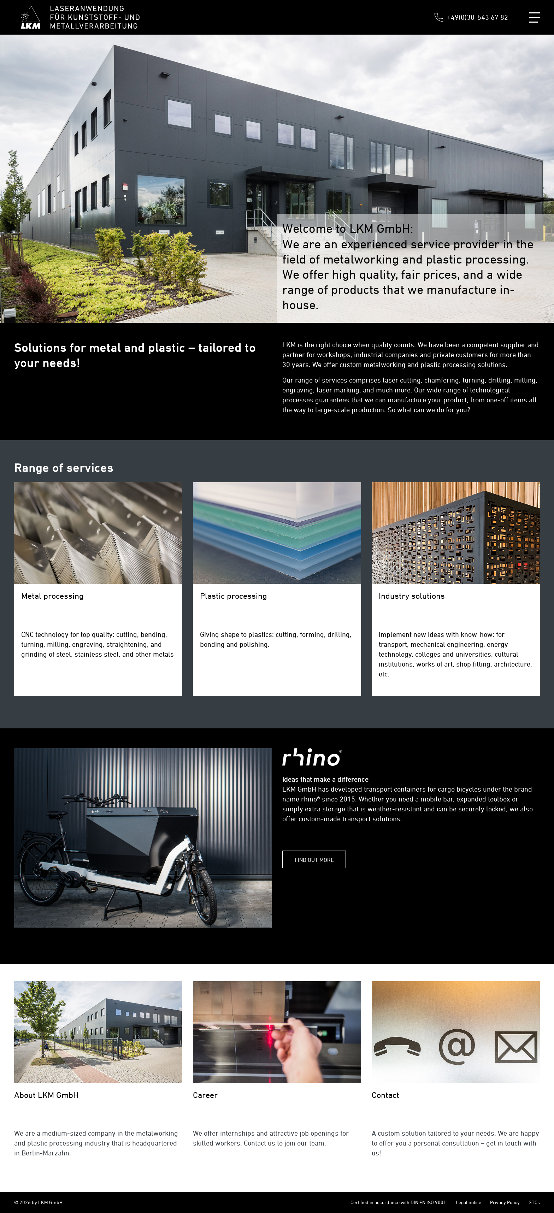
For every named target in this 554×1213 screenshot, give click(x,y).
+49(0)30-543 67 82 (477, 17)
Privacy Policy (505, 1202)
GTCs (534, 1202)
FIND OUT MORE (314, 860)
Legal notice (468, 1202)
